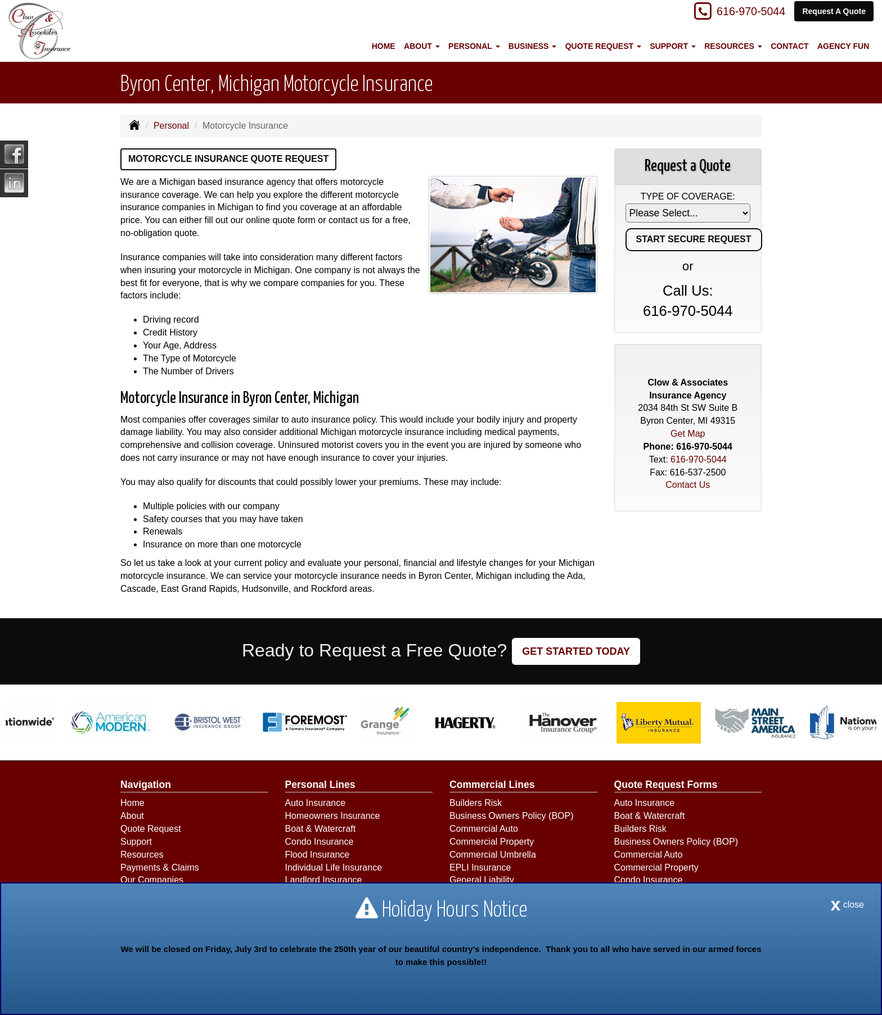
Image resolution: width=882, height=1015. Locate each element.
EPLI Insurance (480, 867)
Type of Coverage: (688, 196)
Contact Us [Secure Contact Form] (687, 485)
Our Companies (151, 880)
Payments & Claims (159, 867)
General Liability (481, 880)
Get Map (687, 433)
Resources (141, 854)
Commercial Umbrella (492, 854)
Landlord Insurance (323, 880)
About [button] (422, 46)
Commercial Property (491, 841)
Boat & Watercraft (320, 828)
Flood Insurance (317, 854)
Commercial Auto (483, 828)
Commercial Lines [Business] (492, 784)
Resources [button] (733, 46)
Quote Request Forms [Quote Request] (666, 784)
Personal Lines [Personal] (320, 784)
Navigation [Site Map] (145, 784)
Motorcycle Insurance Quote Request (228, 159)
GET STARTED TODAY (576, 651)
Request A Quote (834, 12)
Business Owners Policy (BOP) (511, 816)
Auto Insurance (315, 803)
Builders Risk (475, 803)
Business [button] (532, 46)
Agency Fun (843, 46)
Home (383, 46)
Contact (789, 46)
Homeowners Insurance (332, 816)
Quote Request (150, 828)
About (132, 816)
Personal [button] (474, 46)
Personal (171, 125)
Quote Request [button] (603, 46)
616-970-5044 (744, 13)
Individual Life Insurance (333, 867)
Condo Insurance (319, 841)
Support (136, 841)
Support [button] (673, 46)
